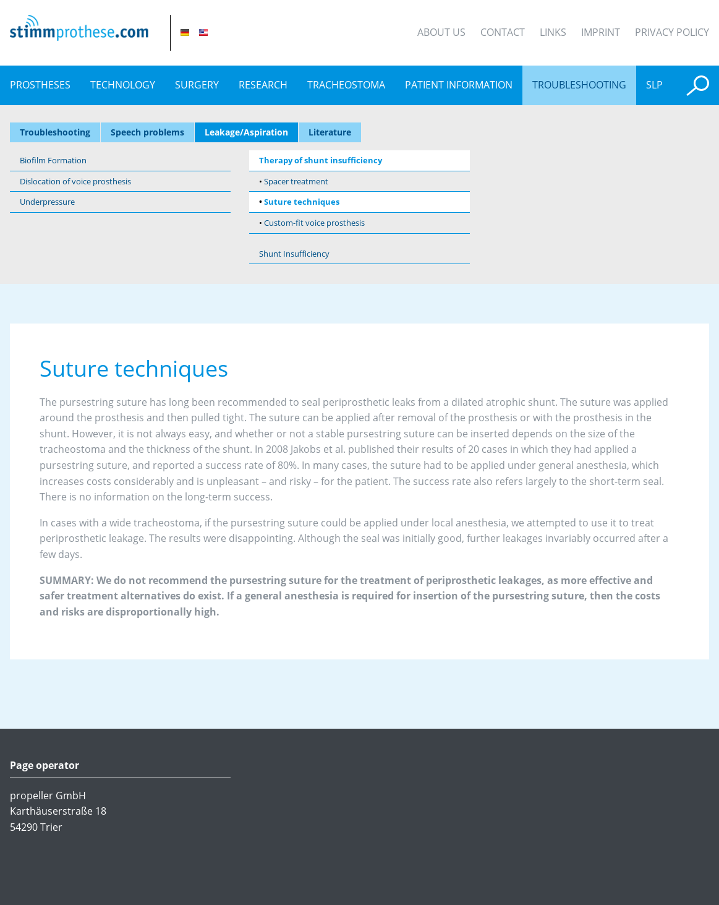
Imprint (600, 32)
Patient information (459, 85)
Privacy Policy (672, 32)
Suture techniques (301, 201)
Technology (122, 85)
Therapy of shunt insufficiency (320, 160)
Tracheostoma (346, 85)
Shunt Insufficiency (294, 253)
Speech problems (147, 133)
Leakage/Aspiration (246, 133)
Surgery (197, 85)
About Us (441, 32)
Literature (329, 133)
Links (553, 32)
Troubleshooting (579, 85)
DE (185, 32)
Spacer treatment (296, 181)
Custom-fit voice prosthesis (314, 222)
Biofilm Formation (53, 160)
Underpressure (47, 201)
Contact (502, 32)
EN (203, 32)
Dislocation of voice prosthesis (75, 181)
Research (263, 85)
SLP (654, 85)
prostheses (40, 85)
